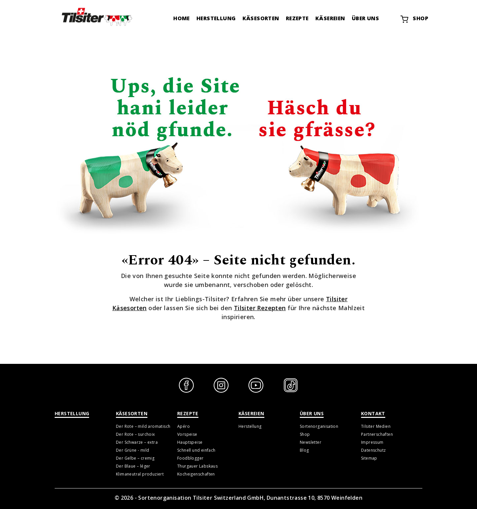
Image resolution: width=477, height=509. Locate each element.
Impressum (372, 442)
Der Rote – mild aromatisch (143, 426)
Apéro (183, 426)
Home (181, 18)
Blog (304, 450)
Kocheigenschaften (196, 474)
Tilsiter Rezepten (260, 308)
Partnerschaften (377, 434)
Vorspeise (187, 434)
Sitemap (369, 458)
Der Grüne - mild (132, 450)
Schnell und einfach (196, 450)
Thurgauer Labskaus (197, 466)
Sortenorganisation (319, 426)
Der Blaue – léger (133, 466)
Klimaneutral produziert (140, 474)
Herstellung (216, 18)
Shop (414, 19)
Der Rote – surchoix (135, 434)
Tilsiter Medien (376, 426)
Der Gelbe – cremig (135, 458)
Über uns (365, 18)
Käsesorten (260, 18)
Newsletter (310, 442)
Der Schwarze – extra (137, 442)
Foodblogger (190, 458)
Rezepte (297, 18)
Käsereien (330, 18)
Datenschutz (373, 450)
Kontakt (373, 413)
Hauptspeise (189, 442)
